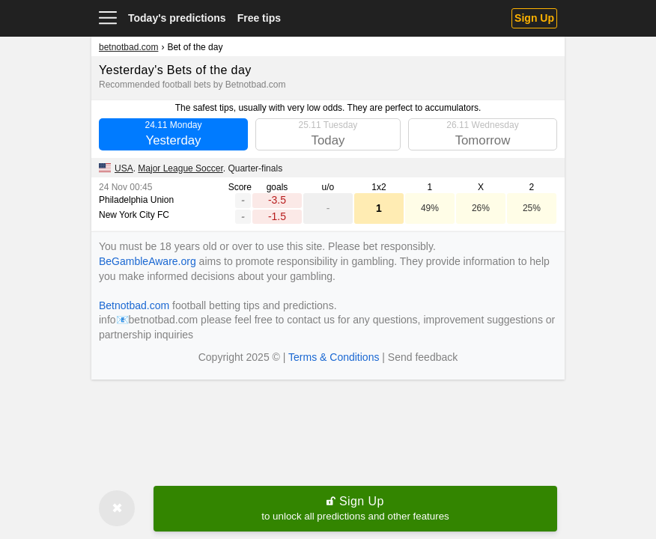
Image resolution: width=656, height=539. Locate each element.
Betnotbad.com (134, 305)
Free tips (259, 18)
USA (124, 168)
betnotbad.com (128, 47)
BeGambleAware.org (147, 261)
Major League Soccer (180, 168)
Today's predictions (177, 18)
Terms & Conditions (333, 357)
